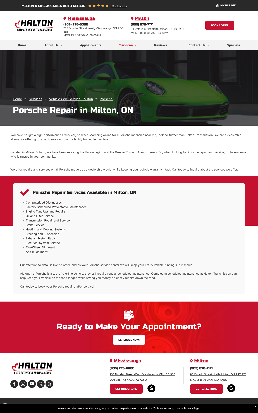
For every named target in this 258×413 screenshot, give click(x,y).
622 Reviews (119, 6)
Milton (142, 18)
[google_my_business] (151, 388)
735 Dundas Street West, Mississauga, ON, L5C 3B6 (142, 374)
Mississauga (81, 18)
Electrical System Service (43, 243)
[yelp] (49, 384)
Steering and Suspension (42, 234)
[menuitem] (22, 45)
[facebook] (14, 384)
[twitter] (41, 384)
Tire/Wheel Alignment (40, 247)
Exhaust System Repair (41, 238)
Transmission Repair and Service (48, 220)
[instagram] (23, 384)
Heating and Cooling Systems (46, 229)
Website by (236, 405)
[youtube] (32, 384)
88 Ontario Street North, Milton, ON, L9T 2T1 (218, 374)
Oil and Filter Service (40, 216)
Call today (179, 169)
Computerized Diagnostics (44, 202)
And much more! (37, 252)
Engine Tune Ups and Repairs (45, 211)
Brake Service (35, 225)
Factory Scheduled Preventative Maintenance (56, 207)
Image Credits (219, 405)
